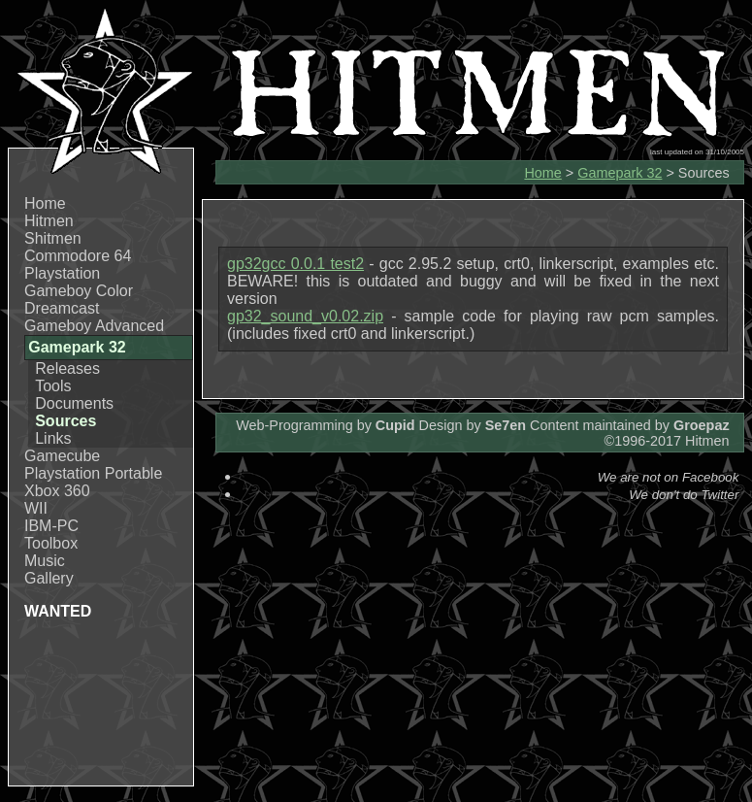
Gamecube (62, 456)
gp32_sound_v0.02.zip (305, 316)
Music (44, 560)
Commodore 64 (77, 256)
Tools (53, 386)
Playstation (62, 273)
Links (53, 438)
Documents (74, 403)
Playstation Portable (93, 473)
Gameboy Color (78, 291)
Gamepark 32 (619, 173)
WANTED (57, 611)
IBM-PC (51, 526)
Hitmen (49, 221)
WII (36, 508)
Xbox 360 (57, 491)
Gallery (49, 578)
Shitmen (53, 238)
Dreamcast (61, 308)
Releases (67, 368)
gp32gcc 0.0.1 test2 (295, 263)
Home (45, 203)
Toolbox (51, 543)
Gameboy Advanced (94, 325)
